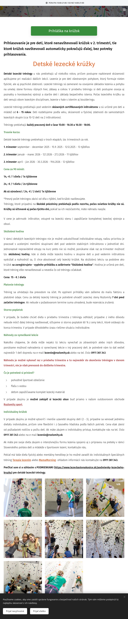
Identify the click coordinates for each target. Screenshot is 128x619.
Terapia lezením (22, 460)
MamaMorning (47, 460)
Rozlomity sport (13, 404)
